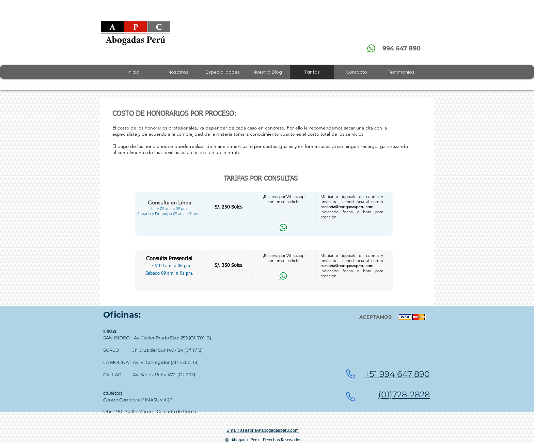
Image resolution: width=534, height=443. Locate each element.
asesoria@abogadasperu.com (346, 206)
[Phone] (350, 374)
